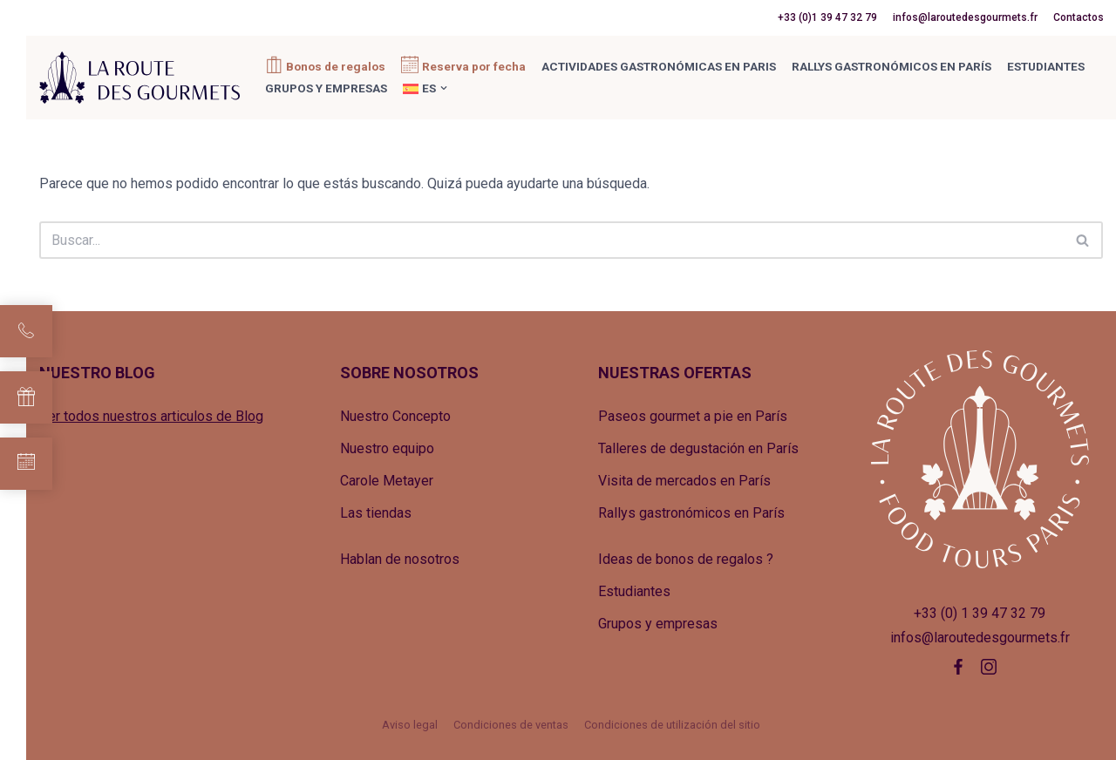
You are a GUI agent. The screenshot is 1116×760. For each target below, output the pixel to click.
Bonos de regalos (335, 66)
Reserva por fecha (474, 66)
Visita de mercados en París (684, 480)
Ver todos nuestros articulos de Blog (151, 416)
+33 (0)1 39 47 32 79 (827, 17)
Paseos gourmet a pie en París (692, 416)
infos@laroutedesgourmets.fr (965, 17)
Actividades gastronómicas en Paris (658, 66)
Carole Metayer (386, 480)
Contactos (1078, 17)
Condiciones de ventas (510, 724)
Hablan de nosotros (399, 559)
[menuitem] (419, 88)
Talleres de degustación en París (698, 448)
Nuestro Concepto (395, 416)
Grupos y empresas (326, 88)
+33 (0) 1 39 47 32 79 (979, 613)
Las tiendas (376, 513)
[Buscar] (551, 240)
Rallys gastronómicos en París (891, 66)
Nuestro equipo (387, 448)
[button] (443, 88)
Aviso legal (410, 724)
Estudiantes (1046, 66)
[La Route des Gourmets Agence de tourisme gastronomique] (139, 77)
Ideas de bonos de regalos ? (685, 559)
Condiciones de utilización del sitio (672, 724)
